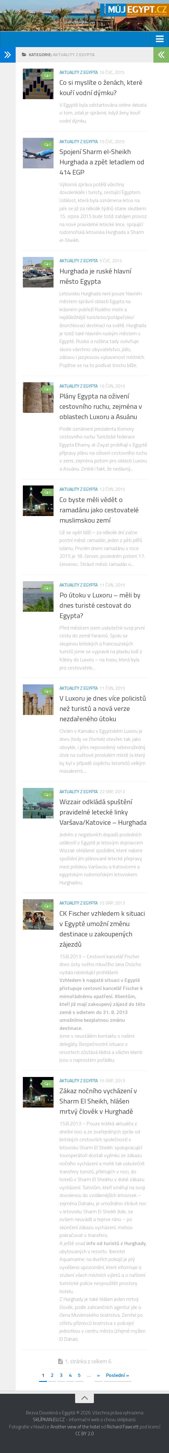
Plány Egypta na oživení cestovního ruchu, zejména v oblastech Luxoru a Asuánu (100, 406)
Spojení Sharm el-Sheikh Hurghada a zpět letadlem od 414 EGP (101, 161)
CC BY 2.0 (84, 1433)
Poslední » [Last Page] (117, 1375)
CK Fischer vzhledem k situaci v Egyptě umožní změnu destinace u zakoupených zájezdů (102, 928)
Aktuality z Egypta (78, 72)
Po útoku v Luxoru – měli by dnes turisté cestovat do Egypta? (100, 605)
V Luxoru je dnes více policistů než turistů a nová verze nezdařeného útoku (102, 708)
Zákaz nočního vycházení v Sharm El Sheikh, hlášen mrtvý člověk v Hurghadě (98, 1101)
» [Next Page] (98, 1375)
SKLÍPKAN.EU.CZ (49, 1419)
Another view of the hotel (75, 1426)
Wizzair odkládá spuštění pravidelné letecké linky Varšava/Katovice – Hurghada (102, 812)
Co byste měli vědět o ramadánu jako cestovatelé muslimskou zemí (99, 509)
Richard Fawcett (123, 1426)
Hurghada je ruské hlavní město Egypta (95, 276)
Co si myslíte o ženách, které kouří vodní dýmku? (100, 87)
